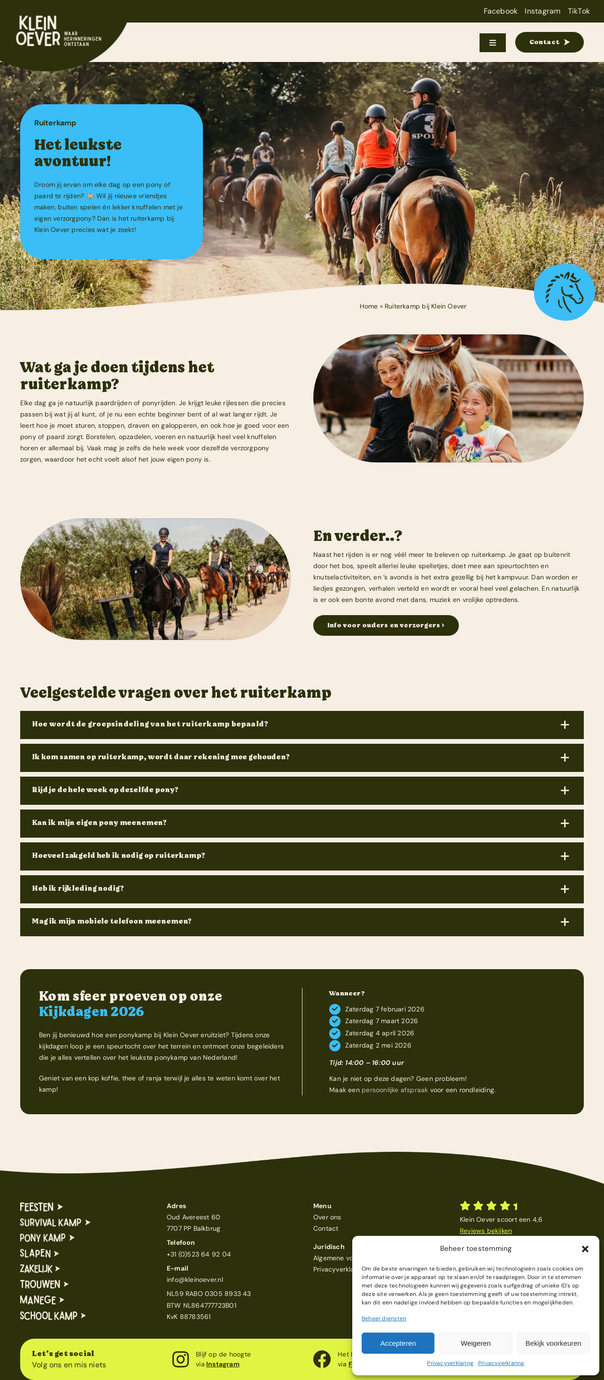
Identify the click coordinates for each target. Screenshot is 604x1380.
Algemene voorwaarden (350, 1258)
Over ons (327, 1217)
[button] (585, 1249)
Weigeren (476, 1343)
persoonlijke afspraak (395, 1090)
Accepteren (398, 1343)
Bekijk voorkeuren (553, 1343)
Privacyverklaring (450, 1363)
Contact (325, 1228)
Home (369, 306)
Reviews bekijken (486, 1230)
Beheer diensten (384, 1318)
